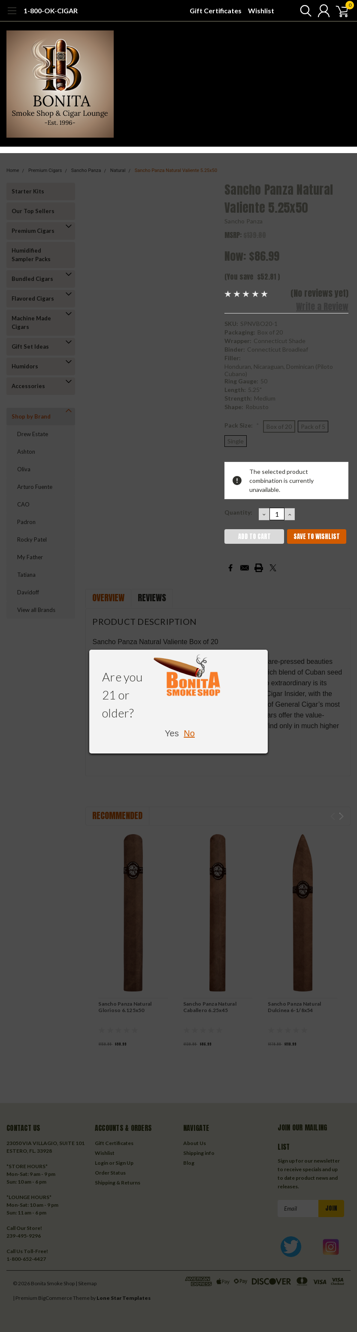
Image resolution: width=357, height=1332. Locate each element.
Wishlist (261, 10)
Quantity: (238, 512)
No (189, 733)
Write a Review (322, 306)
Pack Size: (241, 425)
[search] (300, 10)
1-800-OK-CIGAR (51, 10)
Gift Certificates (216, 10)
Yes (172, 733)
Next (341, 816)
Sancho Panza (243, 221)
